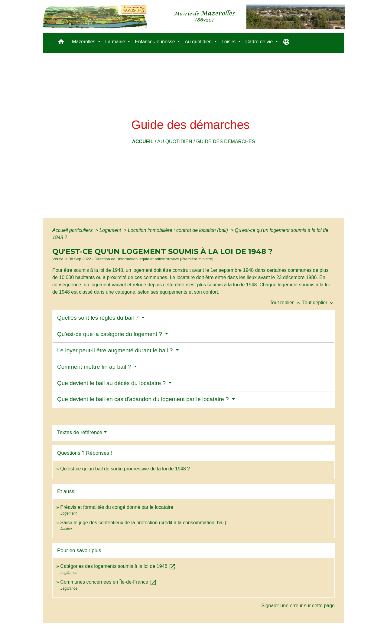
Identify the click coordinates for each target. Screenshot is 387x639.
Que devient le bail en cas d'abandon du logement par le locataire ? (143, 399)
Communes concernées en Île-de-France (108, 582)
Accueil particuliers (73, 230)
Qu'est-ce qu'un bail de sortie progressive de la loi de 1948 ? (125, 468)
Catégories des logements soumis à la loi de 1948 (118, 566)
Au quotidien (174, 141)
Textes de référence (79, 432)
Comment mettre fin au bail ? (94, 367)
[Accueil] (194, 16)
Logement (110, 230)
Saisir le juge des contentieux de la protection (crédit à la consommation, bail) (143, 522)
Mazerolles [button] (84, 41)
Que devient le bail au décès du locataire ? (112, 383)
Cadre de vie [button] (260, 41)
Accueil (142, 141)
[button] (61, 43)
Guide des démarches (225, 141)
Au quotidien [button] (199, 41)
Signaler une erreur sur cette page (298, 605)
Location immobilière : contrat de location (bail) (178, 230)
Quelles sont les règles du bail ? (98, 318)
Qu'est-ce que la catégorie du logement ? (110, 334)
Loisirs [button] (229, 41)
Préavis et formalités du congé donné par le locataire (116, 507)
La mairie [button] (115, 41)
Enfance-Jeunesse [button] (155, 41)
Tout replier (286, 302)
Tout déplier (318, 302)
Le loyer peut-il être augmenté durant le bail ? (115, 350)
